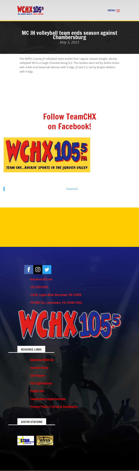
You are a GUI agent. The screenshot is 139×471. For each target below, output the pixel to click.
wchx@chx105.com (41, 279)
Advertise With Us (42, 359)
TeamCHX (72, 189)
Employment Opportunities (48, 398)
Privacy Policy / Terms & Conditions (53, 406)
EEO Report (37, 375)
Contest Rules (39, 367)
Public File (37, 391)
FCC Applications (41, 383)
